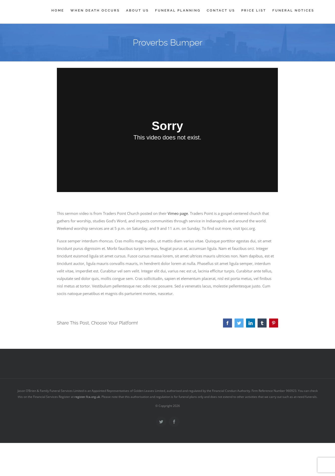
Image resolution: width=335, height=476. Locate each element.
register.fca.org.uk (87, 397)
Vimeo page (178, 213)
